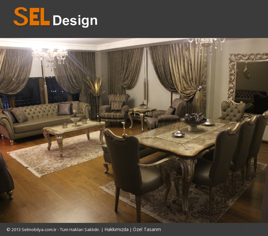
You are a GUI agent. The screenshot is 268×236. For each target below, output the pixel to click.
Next (256, 130)
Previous (11, 130)
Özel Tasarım (147, 229)
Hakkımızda (116, 229)
